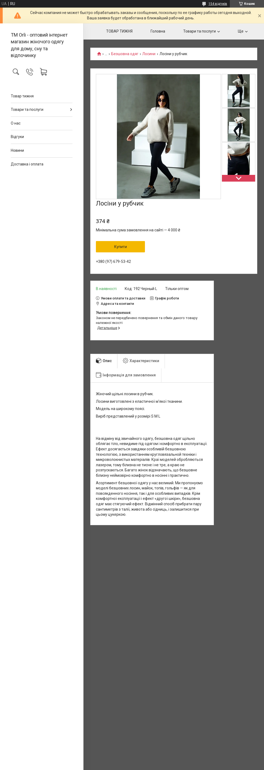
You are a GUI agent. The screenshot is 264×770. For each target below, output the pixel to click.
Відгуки (17, 137)
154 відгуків (218, 4)
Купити (120, 247)
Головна (158, 31)
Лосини (148, 54)
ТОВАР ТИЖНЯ (119, 31)
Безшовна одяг (124, 54)
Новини (17, 150)
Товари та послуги (27, 109)
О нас (15, 123)
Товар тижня (22, 96)
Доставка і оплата (27, 164)
